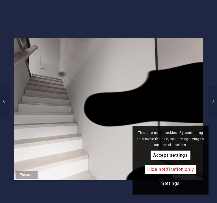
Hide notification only (170, 169)
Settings (170, 183)
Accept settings (170, 155)
